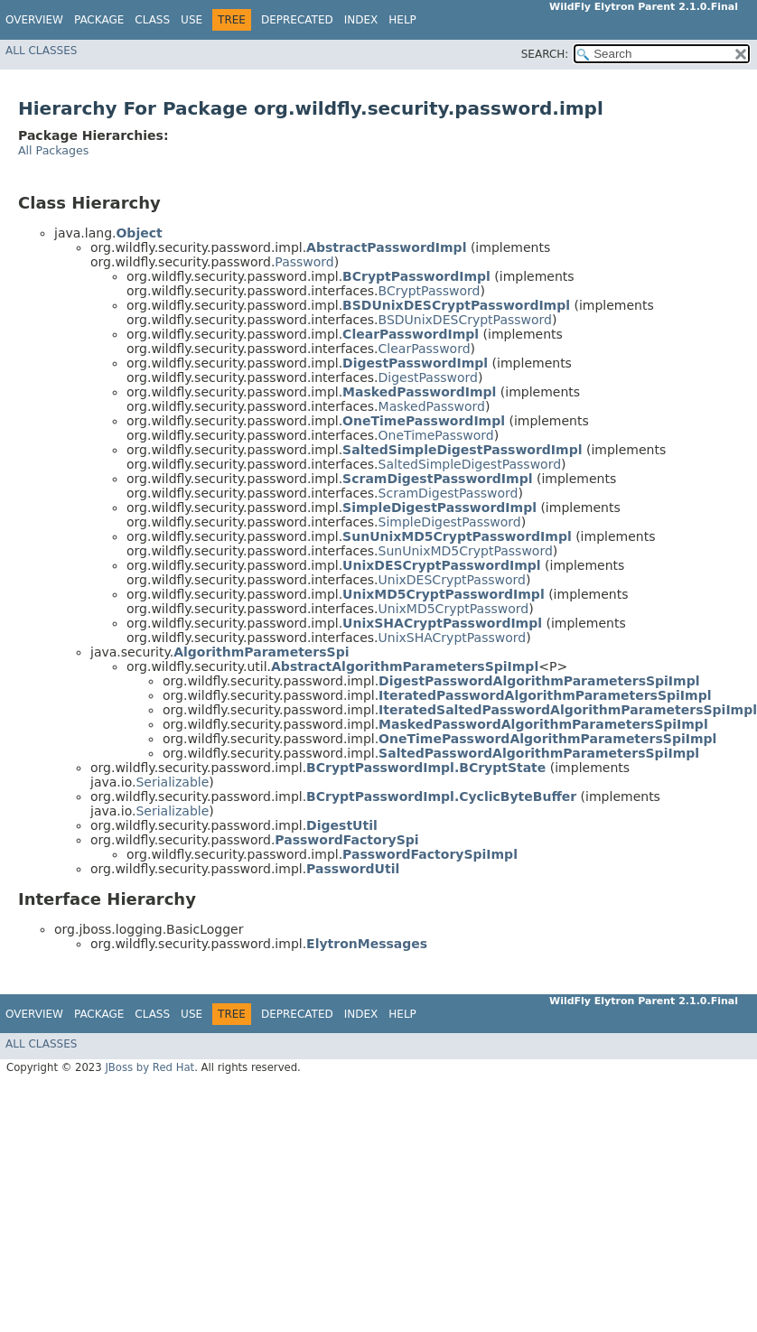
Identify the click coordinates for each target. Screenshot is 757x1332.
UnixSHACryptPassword (452, 637)
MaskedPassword (431, 406)
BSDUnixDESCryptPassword (465, 319)
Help (402, 20)
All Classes (41, 50)
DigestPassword (428, 377)
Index (361, 20)
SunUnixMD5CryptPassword (465, 551)
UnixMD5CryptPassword (453, 608)
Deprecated (297, 20)
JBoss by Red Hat (149, 1067)
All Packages (53, 150)
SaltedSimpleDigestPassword (470, 464)
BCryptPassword (429, 291)
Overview (34, 20)
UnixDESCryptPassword (452, 580)
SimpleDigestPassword (449, 522)
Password (304, 262)
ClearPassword (424, 348)
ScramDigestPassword (448, 493)
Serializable (172, 782)
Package (99, 20)
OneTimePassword (436, 435)
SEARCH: (545, 54)
